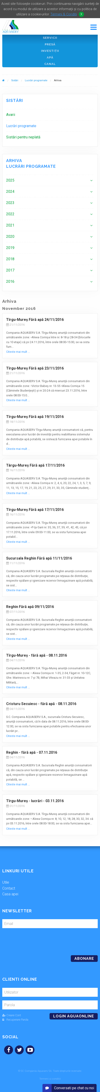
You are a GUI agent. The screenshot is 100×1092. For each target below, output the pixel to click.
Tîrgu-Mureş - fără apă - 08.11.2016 (36, 655)
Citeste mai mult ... (18, 351)
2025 (10, 180)
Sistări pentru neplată (23, 137)
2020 (10, 236)
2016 (10, 281)
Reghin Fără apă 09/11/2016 (30, 607)
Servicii (50, 37)
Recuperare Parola (15, 1019)
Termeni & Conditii (63, 14)
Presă (50, 44)
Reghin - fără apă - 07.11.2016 (31, 752)
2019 (10, 248)
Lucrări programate (36, 80)
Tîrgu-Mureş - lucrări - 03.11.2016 (35, 801)
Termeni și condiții (50, 1078)
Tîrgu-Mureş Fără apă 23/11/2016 (35, 368)
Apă (50, 57)
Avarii (10, 114)
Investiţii (50, 51)
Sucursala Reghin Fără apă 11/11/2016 (39, 558)
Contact (8, 888)
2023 (10, 203)
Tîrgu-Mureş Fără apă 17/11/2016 (35, 509)
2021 (10, 225)
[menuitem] (50, 114)
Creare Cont (11, 1015)
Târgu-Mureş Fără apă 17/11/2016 (35, 465)
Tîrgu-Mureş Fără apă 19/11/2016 (35, 416)
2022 (10, 214)
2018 (10, 259)
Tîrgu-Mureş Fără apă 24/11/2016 (35, 319)
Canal (50, 64)
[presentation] (33, 940)
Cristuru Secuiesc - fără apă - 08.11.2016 (41, 704)
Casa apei (10, 894)
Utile (5, 882)
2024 (10, 191)
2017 (10, 270)
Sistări (14, 80)
